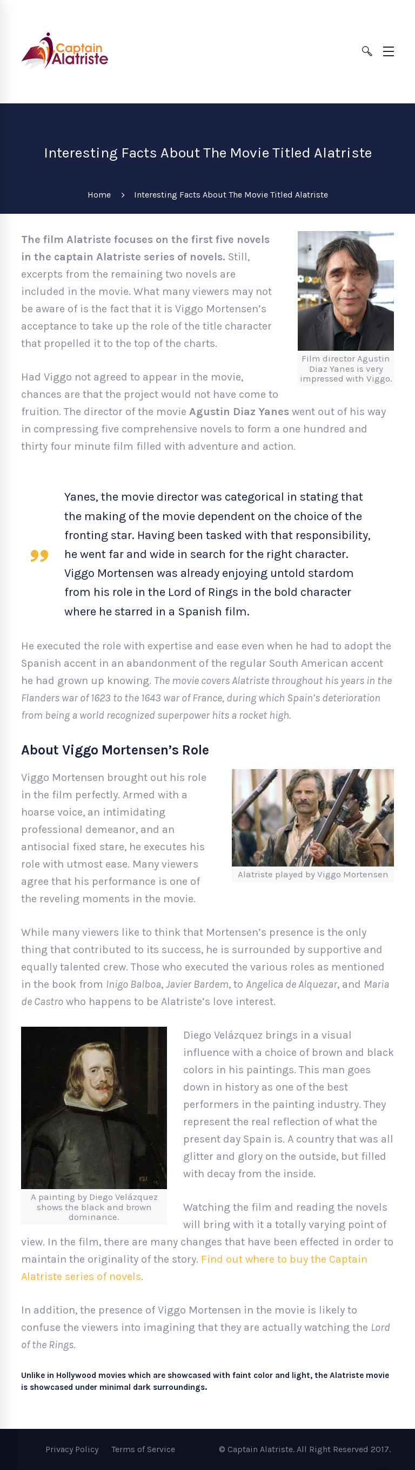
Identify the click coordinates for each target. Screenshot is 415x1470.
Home (99, 194)
